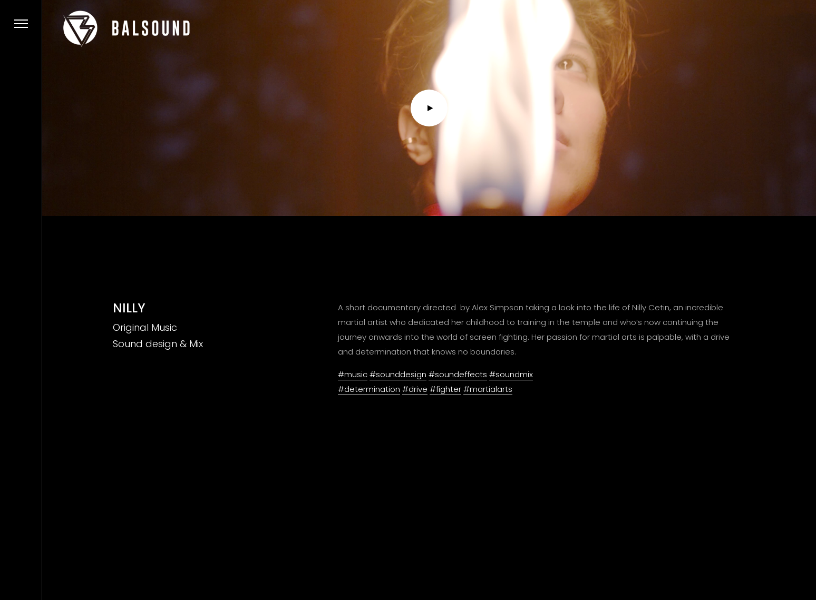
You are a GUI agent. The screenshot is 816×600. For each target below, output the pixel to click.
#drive (415, 389)
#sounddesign (398, 374)
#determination (369, 389)
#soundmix (511, 374)
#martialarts (487, 389)
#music (352, 374)
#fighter (445, 389)
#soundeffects (458, 374)
